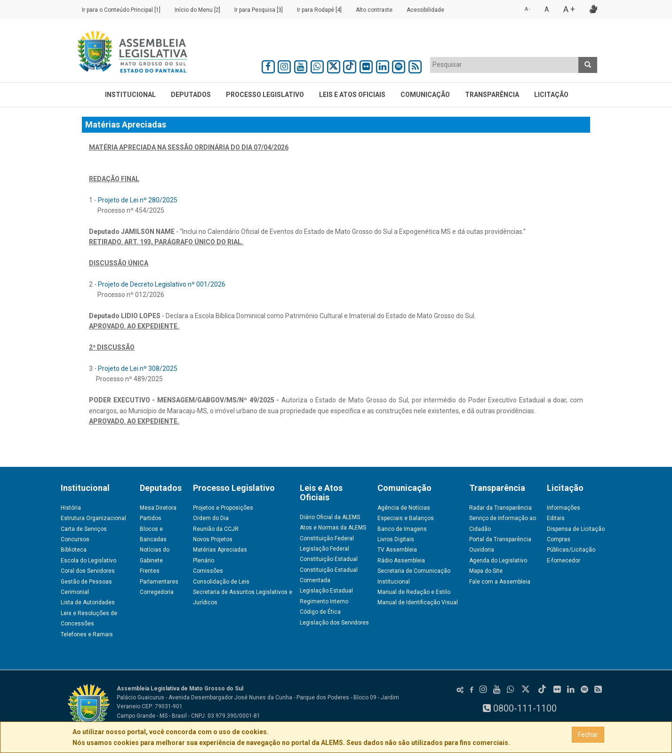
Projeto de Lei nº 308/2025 (137, 368)
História (71, 508)
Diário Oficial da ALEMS (330, 517)
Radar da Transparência (500, 508)
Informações (563, 508)
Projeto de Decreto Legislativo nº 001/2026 (161, 284)
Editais (556, 518)
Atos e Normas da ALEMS (333, 527)
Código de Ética (320, 612)
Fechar (588, 734)
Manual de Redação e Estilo (413, 592)
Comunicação (425, 94)
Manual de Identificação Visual (417, 602)
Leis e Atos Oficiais (352, 94)
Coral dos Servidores (88, 571)
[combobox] (504, 65)
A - (527, 9)
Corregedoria (157, 592)
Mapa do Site (486, 571)
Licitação (551, 94)
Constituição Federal (327, 538)
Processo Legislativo (265, 94)
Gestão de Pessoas (86, 581)
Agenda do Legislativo (498, 560)
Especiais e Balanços (405, 518)
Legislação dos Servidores (334, 622)
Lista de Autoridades (88, 602)
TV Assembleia (397, 549)
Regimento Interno (324, 601)
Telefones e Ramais (87, 634)
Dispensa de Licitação (576, 529)
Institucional (130, 94)
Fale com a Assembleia (499, 581)
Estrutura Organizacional (93, 518)
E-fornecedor (563, 560)
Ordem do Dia (211, 518)
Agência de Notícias (403, 508)
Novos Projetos (212, 539)
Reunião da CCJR (216, 529)
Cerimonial (75, 592)
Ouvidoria (481, 549)
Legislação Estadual (326, 590)
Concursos (75, 539)
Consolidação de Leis (221, 581)
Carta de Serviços (84, 529)
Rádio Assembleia (401, 560)
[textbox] (504, 64)
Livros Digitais (395, 539)
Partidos (150, 518)
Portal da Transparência (500, 539)
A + (569, 9)
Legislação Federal (324, 548)
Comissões (208, 571)
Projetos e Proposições (223, 508)
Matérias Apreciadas (220, 549)
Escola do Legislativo (88, 560)
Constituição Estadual (329, 559)
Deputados (191, 94)
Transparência (492, 94)
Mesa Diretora (158, 508)
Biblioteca (74, 549)
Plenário (203, 560)
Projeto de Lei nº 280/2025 (137, 200)
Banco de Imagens (402, 529)
